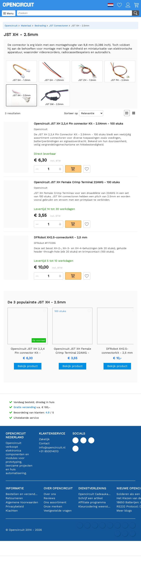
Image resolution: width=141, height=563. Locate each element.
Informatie (15, 488)
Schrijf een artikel (90, 498)
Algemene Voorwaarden (22, 502)
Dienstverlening (92, 488)
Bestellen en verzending (22, 494)
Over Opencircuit (58, 488)
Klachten (12, 510)
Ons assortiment (55, 502)
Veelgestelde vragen (58, 510)
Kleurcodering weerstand (94, 506)
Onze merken (53, 506)
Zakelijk (44, 439)
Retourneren (14, 498)
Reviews (49, 498)
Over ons (50, 494)
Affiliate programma (92, 502)
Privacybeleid (15, 506)
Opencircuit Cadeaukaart (94, 494)
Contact (44, 443)
